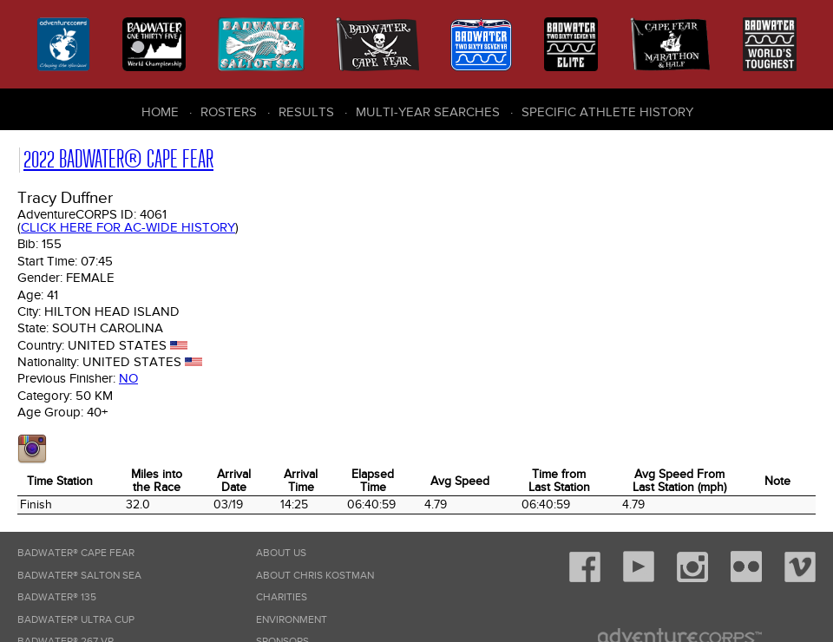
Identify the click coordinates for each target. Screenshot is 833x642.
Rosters (228, 112)
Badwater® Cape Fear (75, 553)
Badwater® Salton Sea (79, 575)
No (128, 378)
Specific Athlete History (607, 112)
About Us (281, 553)
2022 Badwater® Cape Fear (118, 159)
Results (306, 112)
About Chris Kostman (315, 575)
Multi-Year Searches (428, 112)
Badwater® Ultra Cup (75, 620)
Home (160, 112)
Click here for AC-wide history (128, 227)
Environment (291, 620)
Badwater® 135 (56, 597)
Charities (281, 597)
